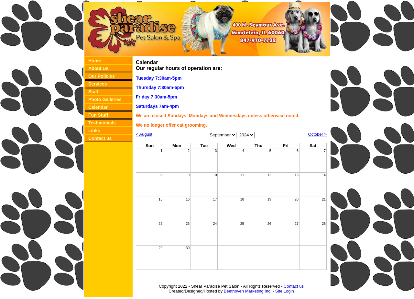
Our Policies (101, 76)
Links (94, 130)
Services (97, 83)
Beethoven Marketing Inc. (247, 291)
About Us (98, 68)
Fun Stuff (98, 115)
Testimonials (102, 122)
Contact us (100, 138)
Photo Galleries (105, 99)
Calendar (98, 107)
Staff (93, 91)
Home (94, 60)
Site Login (284, 291)
